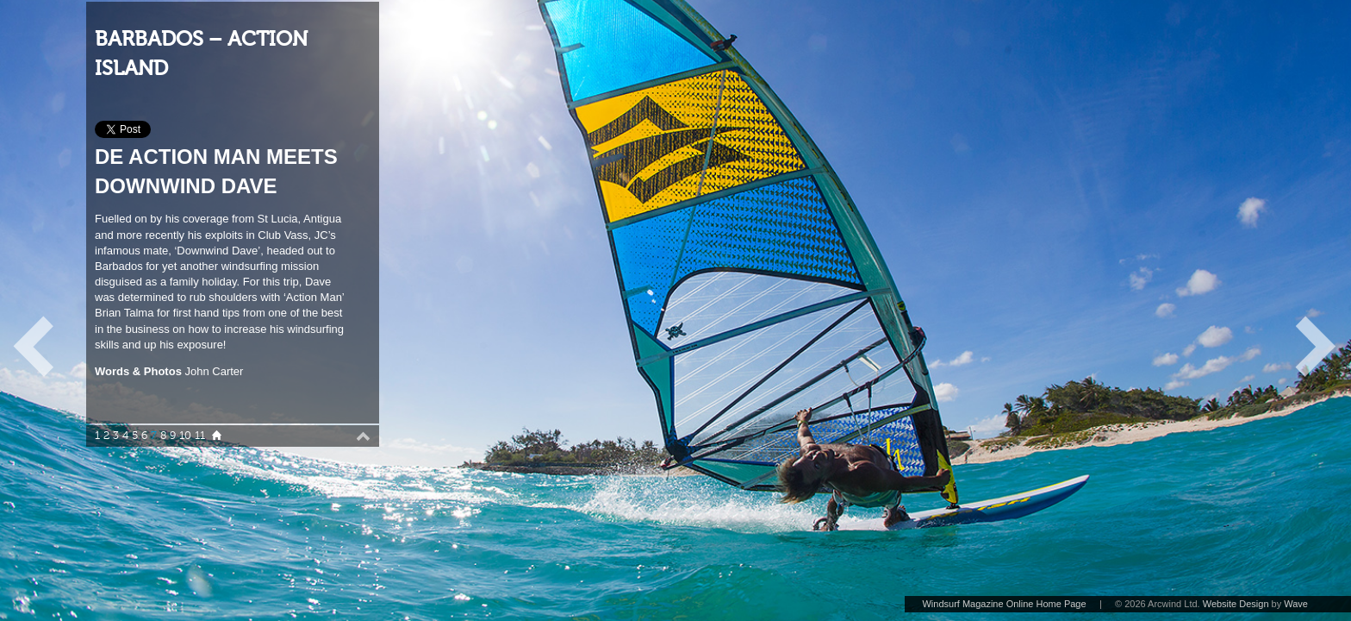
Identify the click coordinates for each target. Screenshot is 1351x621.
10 (185, 436)
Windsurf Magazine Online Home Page (1004, 604)
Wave (1296, 604)
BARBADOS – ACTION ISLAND (201, 54)
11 (200, 436)
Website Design (1236, 604)
